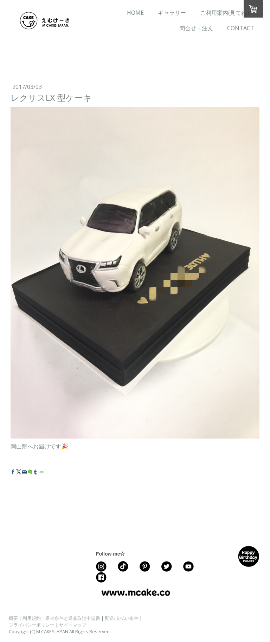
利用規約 (31, 618)
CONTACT (240, 28)
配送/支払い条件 (122, 618)
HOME (135, 13)
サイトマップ (72, 625)
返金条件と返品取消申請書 (72, 618)
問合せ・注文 (196, 28)
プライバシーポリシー (31, 625)
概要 (13, 618)
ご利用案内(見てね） (226, 13)
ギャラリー (172, 13)
